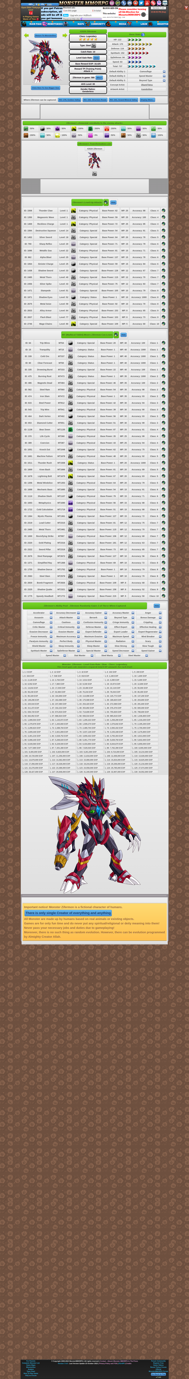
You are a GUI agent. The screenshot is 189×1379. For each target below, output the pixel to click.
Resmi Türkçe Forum (158, 1367)
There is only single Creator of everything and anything (68, 913)
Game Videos (158, 1365)
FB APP (122, 1363)
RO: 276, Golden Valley (69, 100)
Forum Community (158, 1361)
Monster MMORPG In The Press (126, 1361)
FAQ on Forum (30, 1375)
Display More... (147, 100)
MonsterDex (31, 1367)
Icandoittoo (146, 89)
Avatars (31, 1369)
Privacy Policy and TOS (108, 1363)
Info (50, 4)
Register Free (158, 1363)
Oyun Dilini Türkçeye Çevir (30, 10)
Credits (128, 1363)
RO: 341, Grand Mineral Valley (123, 100)
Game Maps (30, 1365)
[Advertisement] (94, 13)
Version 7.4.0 (158, 8)
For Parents (30, 1361)
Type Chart (31, 1371)
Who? (99, 78)
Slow (96, 58)
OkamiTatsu (147, 85)
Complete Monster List (31, 1363)
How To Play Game (31, 1373)
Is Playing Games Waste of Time (31, 18)
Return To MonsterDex (45, 35)
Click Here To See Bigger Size (45, 88)
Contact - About (106, 1361)
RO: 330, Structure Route (95, 100)
